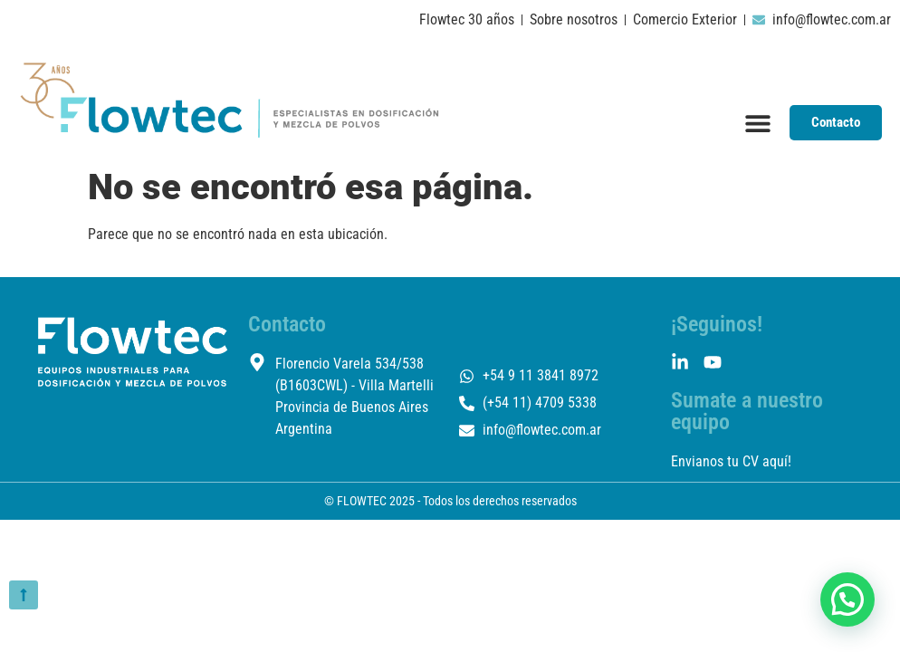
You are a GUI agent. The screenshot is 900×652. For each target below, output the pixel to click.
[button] (847, 599)
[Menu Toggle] (757, 123)
